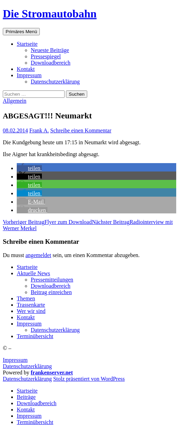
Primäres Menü (21, 31)
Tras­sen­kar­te (31, 305)
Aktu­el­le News (33, 273)
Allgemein (15, 101)
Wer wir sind (31, 311)
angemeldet (38, 255)
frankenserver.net (52, 372)
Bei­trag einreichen (51, 292)
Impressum (15, 360)
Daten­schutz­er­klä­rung (55, 82)
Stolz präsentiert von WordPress (89, 379)
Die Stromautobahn (50, 13)
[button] (29, 168)
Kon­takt (26, 69)
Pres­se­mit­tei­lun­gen (52, 280)
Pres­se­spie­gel (46, 56)
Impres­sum (29, 75)
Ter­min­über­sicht (35, 336)
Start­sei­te (27, 44)
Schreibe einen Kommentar (80, 130)
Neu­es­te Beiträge (50, 50)
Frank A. (39, 130)
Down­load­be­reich (50, 63)
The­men (26, 298)
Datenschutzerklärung (27, 366)
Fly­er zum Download (47, 222)
